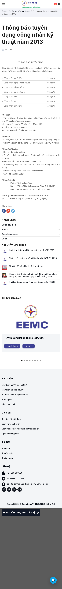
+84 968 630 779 (14, 473)
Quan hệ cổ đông (10, 234)
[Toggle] (59, 229)
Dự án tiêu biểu (9, 225)
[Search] (59, 4)
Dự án (4, 239)
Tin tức (14, 11)
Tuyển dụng (24, 11)
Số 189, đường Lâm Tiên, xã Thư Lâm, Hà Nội (27, 484)
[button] (21, 360)
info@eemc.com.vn (16, 478)
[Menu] (3, 4)
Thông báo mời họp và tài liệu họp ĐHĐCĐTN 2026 (33, 258)
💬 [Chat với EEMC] (53, 580)
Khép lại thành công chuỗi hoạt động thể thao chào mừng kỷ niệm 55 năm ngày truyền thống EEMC (33, 275)
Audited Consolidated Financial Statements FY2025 (32, 282)
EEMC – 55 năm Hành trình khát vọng (26, 266)
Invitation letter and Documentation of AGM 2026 (31, 250)
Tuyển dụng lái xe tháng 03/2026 (24, 337)
